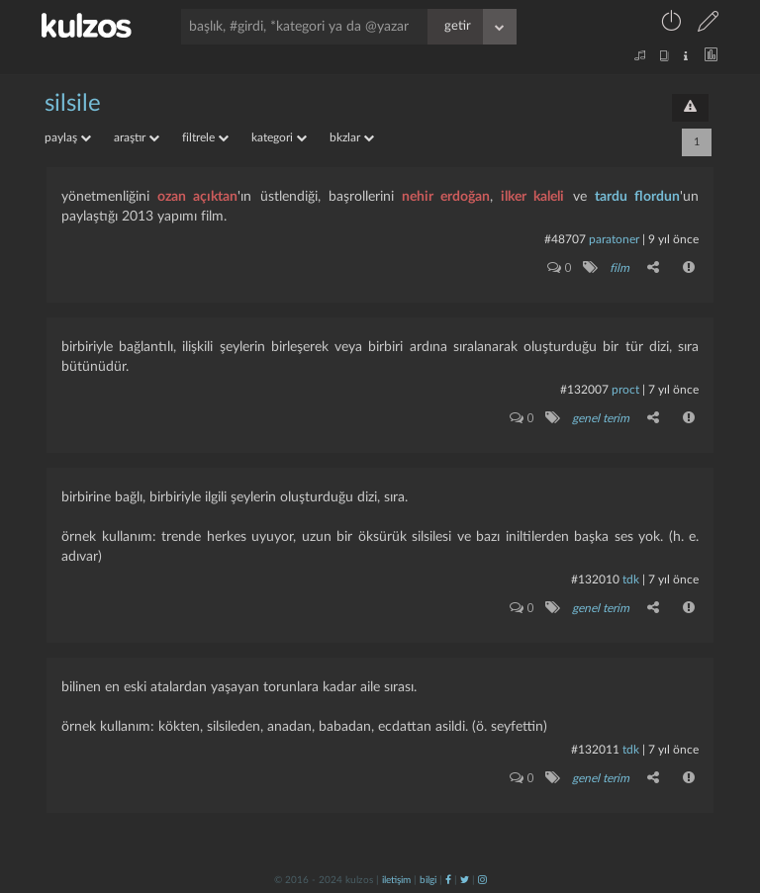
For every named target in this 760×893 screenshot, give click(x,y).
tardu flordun (637, 197)
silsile (73, 104)
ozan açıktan (197, 197)
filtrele (205, 137)
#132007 (584, 390)
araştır (136, 137)
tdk (630, 579)
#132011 (595, 750)
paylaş (68, 137)
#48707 (565, 239)
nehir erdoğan (446, 197)
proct (625, 390)
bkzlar (352, 137)
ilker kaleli (532, 197)
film (619, 268)
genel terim (600, 418)
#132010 (595, 579)
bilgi (428, 880)
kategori (279, 137)
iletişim (396, 880)
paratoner (614, 239)
